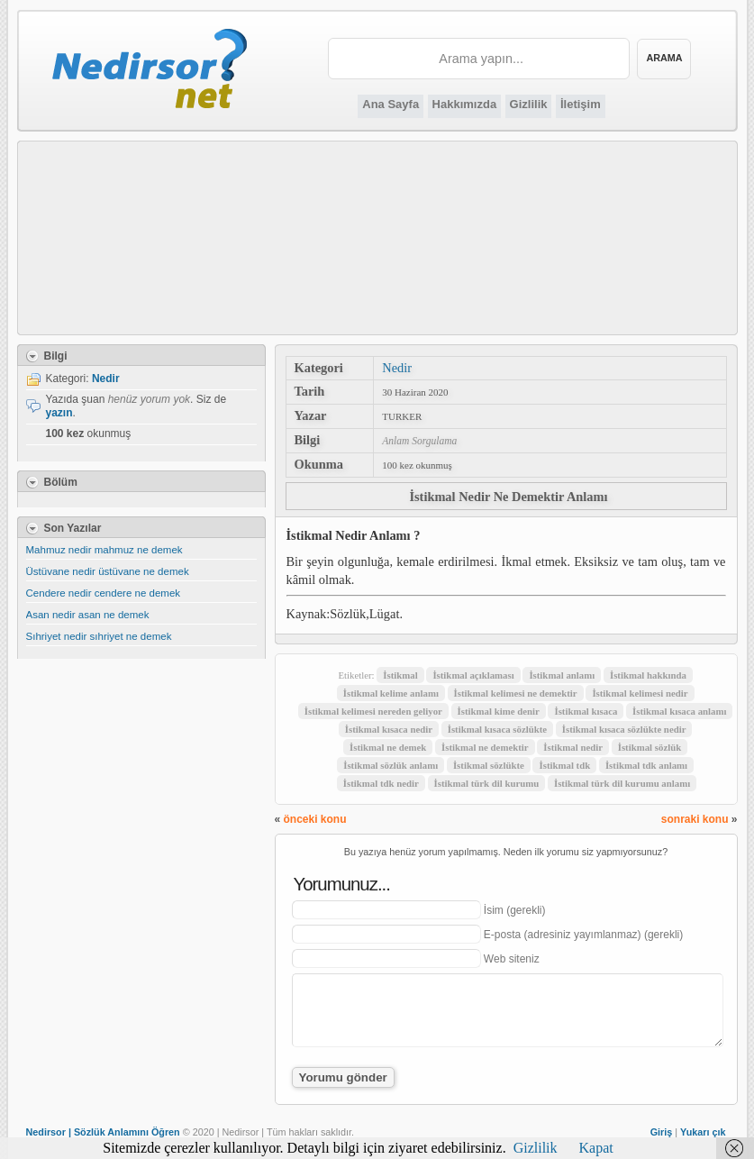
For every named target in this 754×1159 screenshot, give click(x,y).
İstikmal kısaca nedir (388, 729)
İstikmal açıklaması (472, 675)
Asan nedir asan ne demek (88, 614)
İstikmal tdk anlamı (646, 765)
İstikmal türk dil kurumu (487, 783)
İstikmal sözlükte (488, 765)
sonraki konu (695, 819)
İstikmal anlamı (562, 675)
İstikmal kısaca (585, 711)
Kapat (596, 1147)
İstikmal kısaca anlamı (679, 711)
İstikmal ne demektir (485, 747)
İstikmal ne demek (388, 747)
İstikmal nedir (573, 747)
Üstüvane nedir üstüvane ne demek (107, 571)
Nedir (397, 367)
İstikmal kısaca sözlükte (497, 729)
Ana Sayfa (390, 104)
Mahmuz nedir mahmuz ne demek (104, 549)
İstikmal (400, 675)
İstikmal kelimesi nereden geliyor (373, 711)
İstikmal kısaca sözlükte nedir (624, 729)
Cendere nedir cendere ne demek (103, 593)
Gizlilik (529, 104)
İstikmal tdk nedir (381, 783)
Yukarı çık (702, 1132)
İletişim (580, 104)
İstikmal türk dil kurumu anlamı (622, 783)
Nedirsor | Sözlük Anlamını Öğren (103, 1132)
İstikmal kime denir (499, 711)
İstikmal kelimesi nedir (639, 693)
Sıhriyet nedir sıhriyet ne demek (99, 636)
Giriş (661, 1132)
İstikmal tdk (564, 765)
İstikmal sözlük (650, 747)
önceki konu (315, 819)
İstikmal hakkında (648, 675)
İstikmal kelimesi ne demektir (515, 693)
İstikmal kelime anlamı (391, 693)
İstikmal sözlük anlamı (390, 765)
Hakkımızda (464, 104)
